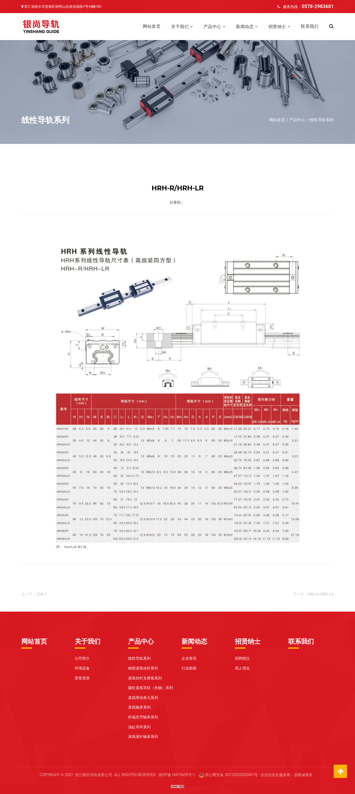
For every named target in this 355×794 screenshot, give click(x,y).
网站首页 (151, 26)
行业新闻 (189, 668)
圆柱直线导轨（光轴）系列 (150, 688)
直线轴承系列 (139, 707)
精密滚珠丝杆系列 (143, 668)
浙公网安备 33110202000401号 (231, 775)
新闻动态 (245, 26)
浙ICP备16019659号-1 (176, 775)
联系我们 (309, 26)
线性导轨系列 (322, 120)
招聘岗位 (242, 658)
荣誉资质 (82, 678)
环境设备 (82, 668)
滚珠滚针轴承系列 (143, 736)
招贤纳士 (277, 26)
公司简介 (82, 658)
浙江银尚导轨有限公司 (93, 775)
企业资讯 (189, 658)
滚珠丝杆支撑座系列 (145, 678)
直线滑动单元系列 (143, 697)
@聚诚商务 (303, 775)
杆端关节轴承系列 (143, 717)
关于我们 (180, 26)
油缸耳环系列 (139, 727)
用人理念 (242, 668)
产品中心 (212, 26)
